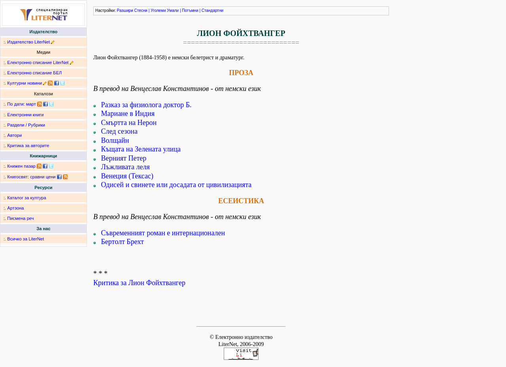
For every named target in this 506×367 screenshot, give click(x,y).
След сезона (119, 131)
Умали (173, 10)
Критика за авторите (28, 145)
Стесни (140, 10)
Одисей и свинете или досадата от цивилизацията (176, 185)
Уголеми (158, 10)
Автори (14, 135)
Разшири (125, 10)
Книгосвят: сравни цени (31, 176)
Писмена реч (20, 218)
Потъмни (190, 10)
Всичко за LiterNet (25, 238)
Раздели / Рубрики (26, 125)
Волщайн (115, 140)
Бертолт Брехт (122, 242)
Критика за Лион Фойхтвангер (139, 283)
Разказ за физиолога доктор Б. (146, 105)
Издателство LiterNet (28, 42)
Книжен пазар (21, 166)
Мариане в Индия (128, 113)
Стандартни (212, 10)
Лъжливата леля (125, 167)
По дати (15, 104)
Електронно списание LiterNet (37, 62)
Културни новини (24, 83)
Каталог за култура (26, 197)
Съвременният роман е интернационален (163, 233)
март (31, 104)
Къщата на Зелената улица (141, 149)
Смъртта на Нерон (129, 123)
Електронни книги (25, 114)
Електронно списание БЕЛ (34, 72)
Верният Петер (124, 158)
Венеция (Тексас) (127, 176)
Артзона (15, 208)
